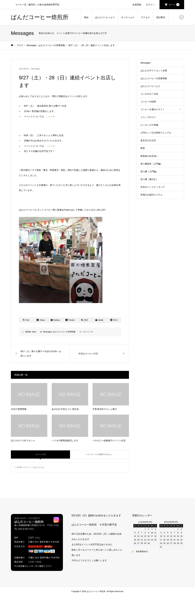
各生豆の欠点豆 (148, 140)
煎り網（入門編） (149, 171)
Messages (35, 69)
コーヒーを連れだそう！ (152, 109)
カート (174, 4)
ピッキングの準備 (149, 125)
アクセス (145, 17)
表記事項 (160, 17)
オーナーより (127, 17)
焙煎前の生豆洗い (149, 156)
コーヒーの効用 (148, 101)
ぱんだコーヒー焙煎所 (39, 17)
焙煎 (142, 148)
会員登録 (136, 4)
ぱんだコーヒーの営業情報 (64, 332)
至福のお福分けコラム (151, 194)
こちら (49, 116)
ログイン (150, 4)
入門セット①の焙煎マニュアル (155, 132)
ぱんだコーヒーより (105, 17)
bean (34, 332)
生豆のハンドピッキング (152, 187)
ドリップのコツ (148, 117)
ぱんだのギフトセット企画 (153, 70)
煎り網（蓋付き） (149, 179)
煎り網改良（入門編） (151, 163)
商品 (86, 17)
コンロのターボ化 (149, 94)
